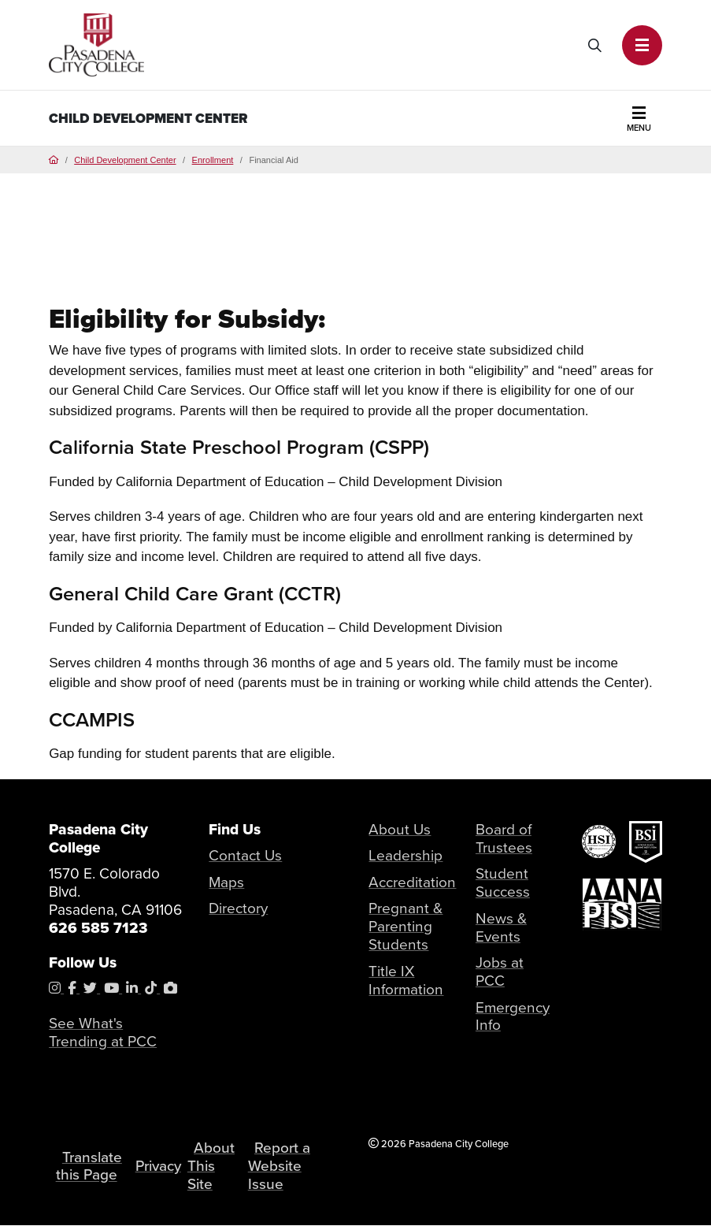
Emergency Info (513, 1016)
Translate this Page (89, 1166)
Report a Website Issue (280, 1165)
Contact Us (245, 855)
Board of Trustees (504, 838)
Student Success (503, 882)
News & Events (501, 927)
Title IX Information (405, 980)
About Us (399, 829)
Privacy (158, 1165)
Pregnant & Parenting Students (405, 926)
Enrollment (213, 160)
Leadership (405, 855)
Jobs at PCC (500, 971)
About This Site (212, 1165)
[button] (642, 45)
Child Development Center (148, 118)
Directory (238, 908)
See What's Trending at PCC (103, 1032)
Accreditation (412, 882)
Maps (226, 882)
